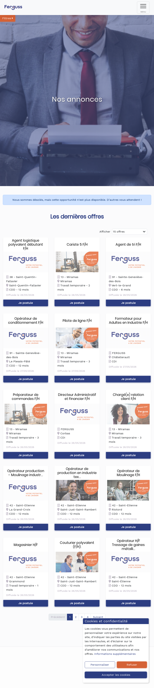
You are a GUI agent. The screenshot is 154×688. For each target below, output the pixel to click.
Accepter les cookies (116, 674)
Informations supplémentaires (115, 654)
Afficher (104, 231)
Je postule (25, 303)
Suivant (98, 617)
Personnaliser (100, 664)
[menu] (143, 7)
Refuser (132, 664)
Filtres (7, 18)
